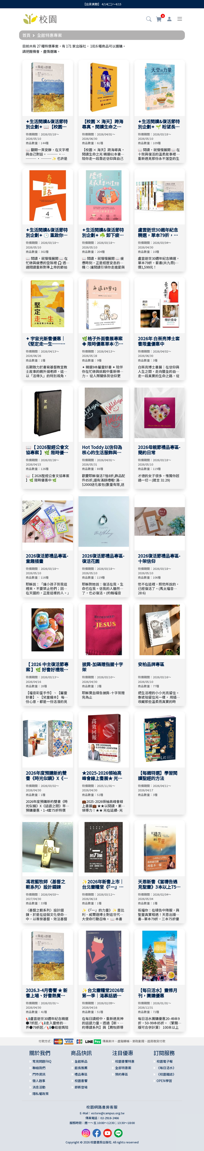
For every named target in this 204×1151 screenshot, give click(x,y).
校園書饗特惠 (124, 1061)
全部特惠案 (123, 1067)
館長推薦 (81, 1067)
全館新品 (81, 1061)
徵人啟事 (38, 1080)
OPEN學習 (164, 1080)
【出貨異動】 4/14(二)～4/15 (102, 4)
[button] (149, 19)
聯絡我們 (38, 1067)
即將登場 (81, 1087)
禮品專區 (81, 1074)
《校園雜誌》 (166, 1074)
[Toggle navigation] (180, 19)
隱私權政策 (40, 1093)
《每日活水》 (166, 1067)
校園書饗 (81, 1080)
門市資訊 (38, 1074)
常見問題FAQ (41, 1061)
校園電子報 (165, 1061)
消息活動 (38, 1087)
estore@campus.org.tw (108, 1113)
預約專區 (121, 1074)
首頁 (26, 35)
